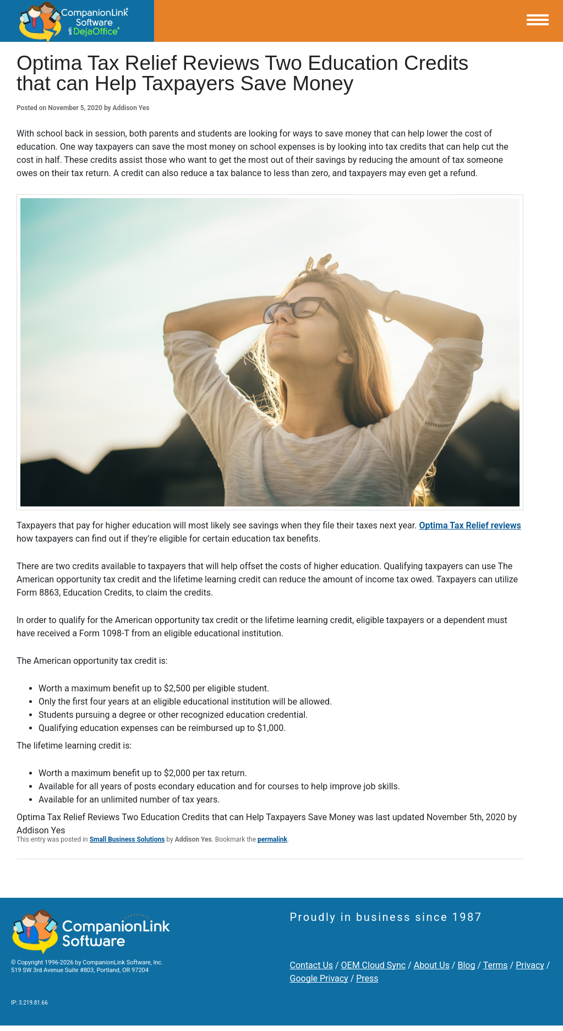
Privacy (530, 965)
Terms (495, 965)
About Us (432, 965)
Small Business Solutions (127, 839)
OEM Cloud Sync (373, 965)
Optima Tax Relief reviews (470, 525)
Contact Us (312, 965)
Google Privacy (319, 978)
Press (367, 978)
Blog (466, 965)
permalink (272, 839)
